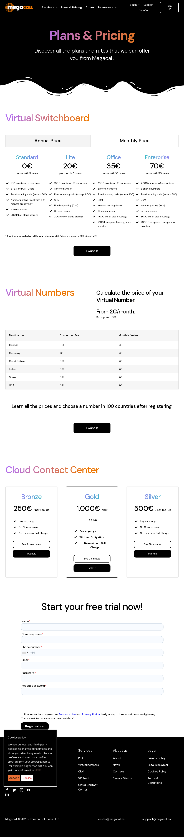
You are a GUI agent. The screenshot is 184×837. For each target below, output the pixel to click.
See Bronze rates (31, 544)
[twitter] (14, 790)
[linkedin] (7, 794)
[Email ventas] (111, 819)
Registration (34, 726)
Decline (27, 778)
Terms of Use (67, 714)
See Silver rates (152, 544)
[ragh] (19, 5)
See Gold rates (92, 558)
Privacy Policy (91, 714)
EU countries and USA (47, 236)
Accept (14, 778)
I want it (92, 251)
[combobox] (25, 652)
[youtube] (28, 790)
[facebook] (7, 790)
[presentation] (48, 704)
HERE (38, 770)
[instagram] (21, 790)
